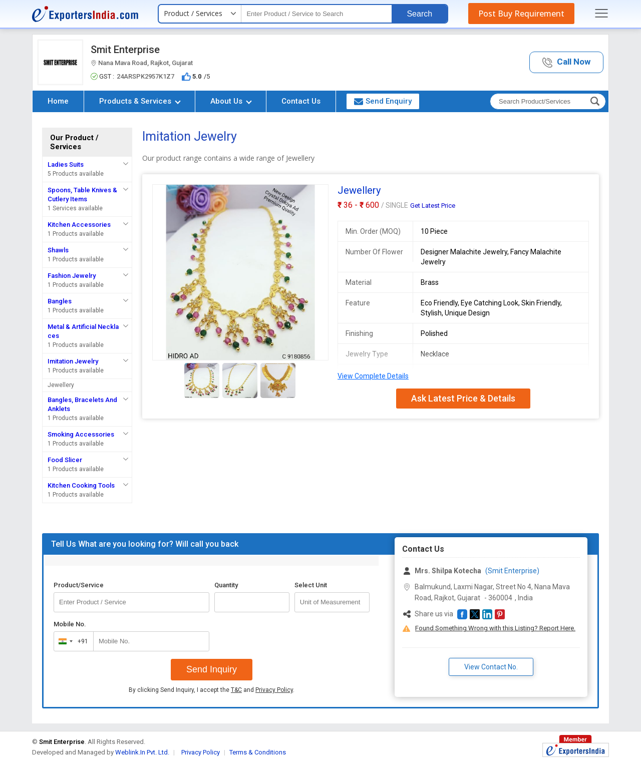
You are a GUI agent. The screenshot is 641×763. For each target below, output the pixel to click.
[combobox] (71, 641)
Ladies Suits (66, 164)
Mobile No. (70, 624)
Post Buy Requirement (521, 13)
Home (58, 101)
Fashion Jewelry (72, 275)
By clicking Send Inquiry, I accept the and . (211, 689)
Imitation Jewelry (73, 361)
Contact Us (300, 101)
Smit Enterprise (125, 49)
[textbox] (316, 14)
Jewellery (61, 385)
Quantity (226, 585)
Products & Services (140, 101)
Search (419, 14)
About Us (231, 101)
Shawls (58, 250)
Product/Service (79, 585)
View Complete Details (373, 376)
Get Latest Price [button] (432, 205)
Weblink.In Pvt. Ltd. (142, 752)
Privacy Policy (274, 689)
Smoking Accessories (81, 434)
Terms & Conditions (257, 752)
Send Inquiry (211, 669)
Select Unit (310, 585)
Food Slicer (65, 460)
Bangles (60, 301)
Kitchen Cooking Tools (81, 485)
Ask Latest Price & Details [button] (463, 398)
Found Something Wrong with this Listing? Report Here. (495, 628)
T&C (236, 689)
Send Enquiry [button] (383, 101)
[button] (566, 62)
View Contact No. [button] (491, 667)
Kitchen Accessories (79, 224)
